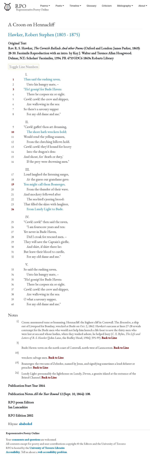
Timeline (74, 5)
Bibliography (124, 5)
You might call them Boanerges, (44, 184)
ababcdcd (25, 424)
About (141, 5)
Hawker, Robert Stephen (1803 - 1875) (44, 34)
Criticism (107, 5)
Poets (58, 5)
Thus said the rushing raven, (42, 79)
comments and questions (26, 439)
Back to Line (109, 338)
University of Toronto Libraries (47, 448)
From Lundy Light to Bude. (43, 209)
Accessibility (13, 452)
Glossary (91, 5)
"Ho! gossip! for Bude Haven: (43, 89)
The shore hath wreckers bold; (45, 132)
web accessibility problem (52, 452)
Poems (44, 5)
